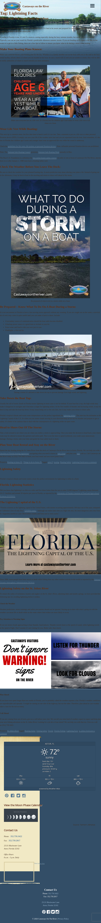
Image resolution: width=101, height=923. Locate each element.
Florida (50, 731)
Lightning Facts (78, 462)
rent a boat (61, 453)
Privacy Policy (63, 919)
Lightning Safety (10, 469)
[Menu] (92, 5)
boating (56, 462)
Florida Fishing (59, 731)
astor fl (50, 462)
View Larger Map (39, 863)
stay (78, 453)
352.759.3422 (53, 894)
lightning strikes (69, 415)
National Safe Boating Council (19, 152)
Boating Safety (65, 462)
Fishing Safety (41, 731)
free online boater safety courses (45, 158)
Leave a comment (90, 462)
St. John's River (13, 731)
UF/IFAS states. (30, 511)
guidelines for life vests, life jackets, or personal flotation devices (32, 146)
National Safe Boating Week (48, 152)
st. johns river (84, 731)
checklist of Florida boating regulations (14, 453)
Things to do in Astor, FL (32, 462)
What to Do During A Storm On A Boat (24, 18)
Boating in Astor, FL (14, 462)
